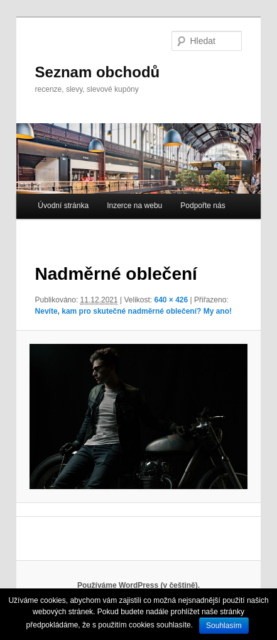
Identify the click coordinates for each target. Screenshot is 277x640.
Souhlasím (224, 625)
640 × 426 (171, 299)
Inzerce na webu (134, 205)
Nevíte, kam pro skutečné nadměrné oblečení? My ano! (133, 311)
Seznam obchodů (97, 71)
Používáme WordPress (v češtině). (138, 585)
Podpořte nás (202, 205)
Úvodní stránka (63, 205)
